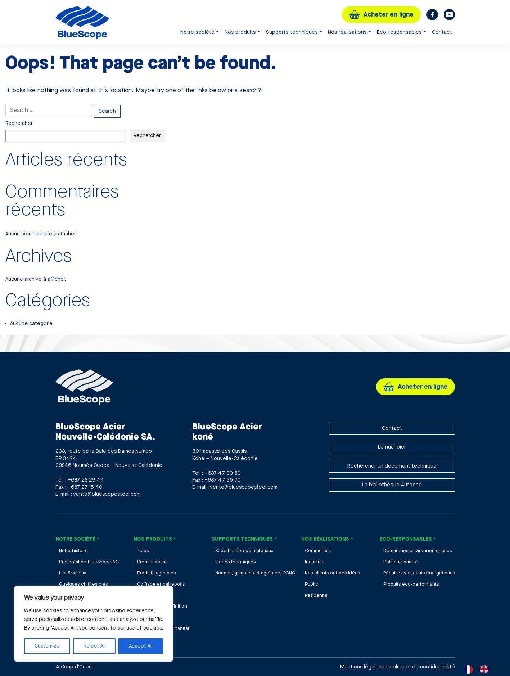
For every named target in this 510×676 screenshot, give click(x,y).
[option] (486, 669)
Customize (47, 646)
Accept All (141, 646)
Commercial (318, 551)
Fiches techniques (235, 562)
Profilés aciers (152, 562)
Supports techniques (292, 32)
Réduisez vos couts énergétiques (419, 573)
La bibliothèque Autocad (392, 485)
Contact (442, 32)
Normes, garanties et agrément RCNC (255, 573)
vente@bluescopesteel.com (107, 494)
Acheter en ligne (389, 14)
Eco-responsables (399, 32)
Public (311, 584)
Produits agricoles (156, 573)
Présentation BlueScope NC (89, 562)
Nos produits (240, 32)
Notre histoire (73, 551)
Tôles (143, 551)
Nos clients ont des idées (332, 573)
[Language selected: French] (480, 669)
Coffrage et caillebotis (161, 584)
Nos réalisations (347, 32)
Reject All (94, 646)
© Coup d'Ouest (74, 667)
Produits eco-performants (411, 584)
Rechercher (18, 123)
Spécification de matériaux (244, 551)
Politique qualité (400, 562)
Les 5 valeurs (72, 573)
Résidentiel (317, 595)
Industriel (314, 562)
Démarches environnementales (417, 551)
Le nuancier (392, 447)
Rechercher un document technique (392, 466)
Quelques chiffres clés (83, 584)
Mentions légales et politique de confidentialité (397, 667)
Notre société (197, 32)
